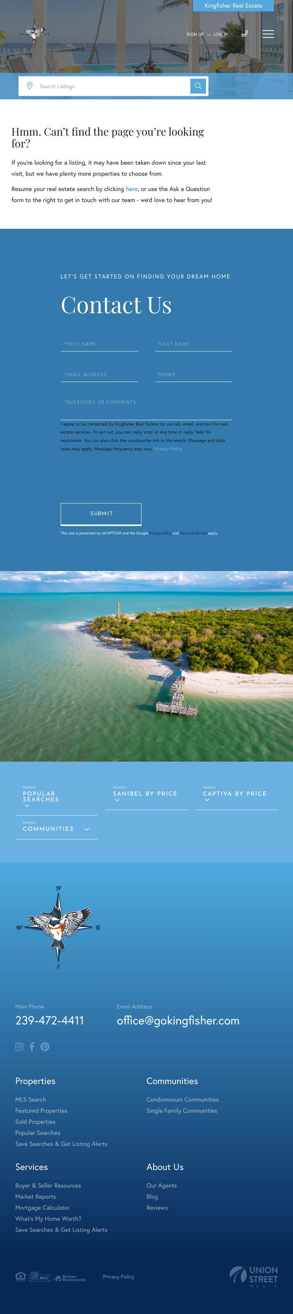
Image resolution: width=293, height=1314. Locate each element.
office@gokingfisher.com (178, 1020)
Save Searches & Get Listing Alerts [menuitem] (61, 1144)
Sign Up (195, 34)
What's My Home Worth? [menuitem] (48, 1219)
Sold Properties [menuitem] (35, 1122)
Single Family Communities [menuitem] (181, 1111)
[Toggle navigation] (268, 34)
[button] (198, 86)
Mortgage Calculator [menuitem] (42, 1208)
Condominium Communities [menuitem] (182, 1100)
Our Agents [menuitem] (161, 1185)
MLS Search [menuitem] (30, 1100)
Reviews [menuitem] (157, 1208)
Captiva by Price (235, 794)
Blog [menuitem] (152, 1197)
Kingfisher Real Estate (233, 6)
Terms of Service (193, 533)
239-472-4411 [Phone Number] (49, 1020)
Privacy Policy (168, 449)
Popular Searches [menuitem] (38, 1133)
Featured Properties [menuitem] (41, 1111)
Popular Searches (41, 797)
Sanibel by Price (145, 794)
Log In (221, 34)
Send (101, 514)
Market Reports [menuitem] (35, 1197)
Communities (48, 829)
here (132, 189)
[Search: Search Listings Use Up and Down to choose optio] (113, 86)
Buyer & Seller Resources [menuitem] (48, 1185)
